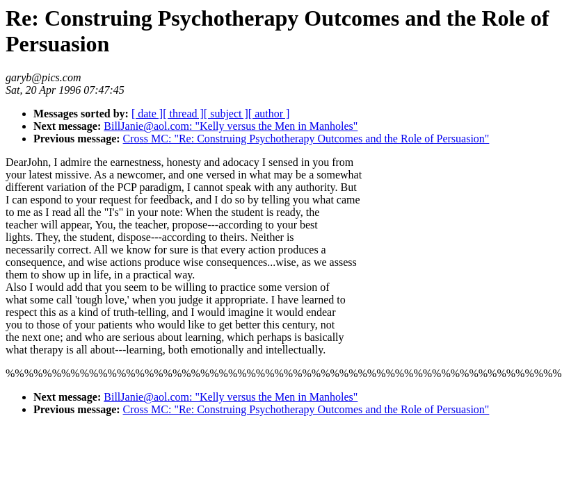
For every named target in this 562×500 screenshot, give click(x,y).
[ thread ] (183, 113)
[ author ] (269, 113)
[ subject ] (226, 113)
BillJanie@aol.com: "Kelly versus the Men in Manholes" (231, 126)
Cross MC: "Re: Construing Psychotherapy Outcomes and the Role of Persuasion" (306, 138)
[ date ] (147, 113)
